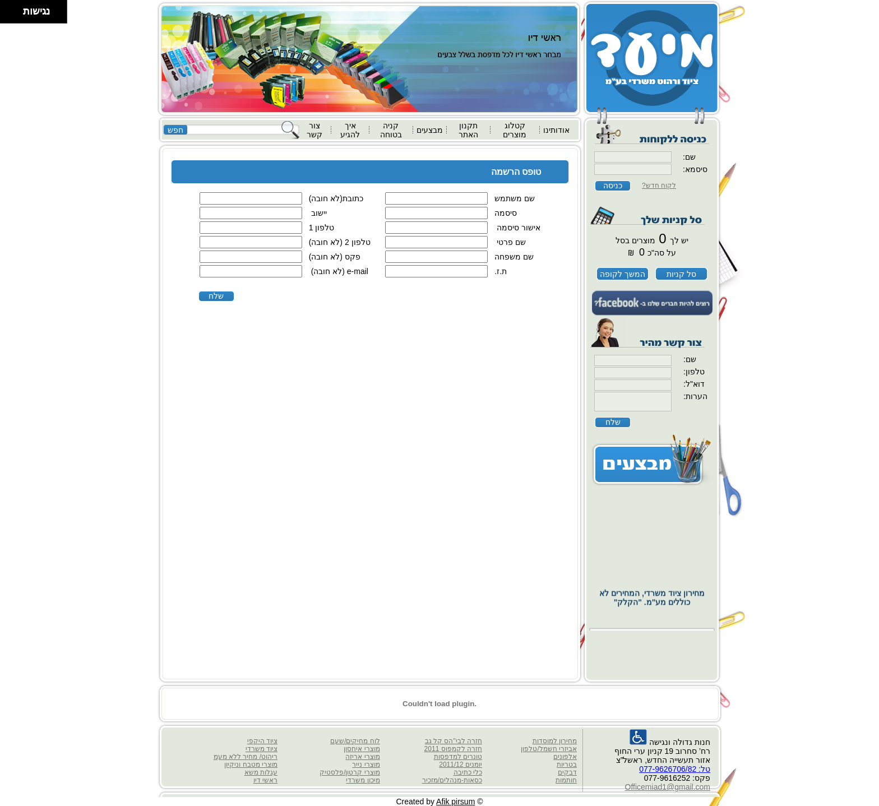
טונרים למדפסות (458, 757)
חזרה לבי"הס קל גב (453, 741)
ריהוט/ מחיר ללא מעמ (245, 757)
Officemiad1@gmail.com (667, 786)
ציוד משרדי (261, 749)
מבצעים (430, 130)
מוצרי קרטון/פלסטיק (350, 772)
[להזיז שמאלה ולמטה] (9, 15)
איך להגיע (350, 130)
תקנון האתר (468, 130)
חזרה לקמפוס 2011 (453, 749)
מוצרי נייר (366, 764)
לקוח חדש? (659, 185)
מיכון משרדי (363, 780)
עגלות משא (260, 772)
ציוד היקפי (262, 741)
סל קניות (681, 274)
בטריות (567, 764)
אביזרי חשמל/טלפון (549, 749)
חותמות (566, 780)
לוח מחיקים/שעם (355, 741)
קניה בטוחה (391, 130)
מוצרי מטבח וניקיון (250, 764)
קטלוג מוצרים (514, 130)
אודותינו (556, 130)
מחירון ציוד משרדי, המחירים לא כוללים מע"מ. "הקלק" (651, 614)
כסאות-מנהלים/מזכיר (452, 780)
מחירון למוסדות (555, 741)
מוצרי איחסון (362, 749)
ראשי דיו (265, 780)
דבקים (567, 772)
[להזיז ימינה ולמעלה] (15, 9)
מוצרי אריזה (362, 757)
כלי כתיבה (468, 772)
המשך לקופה (622, 274)
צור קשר (314, 130)
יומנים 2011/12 (460, 764)
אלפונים (565, 757)
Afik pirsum (455, 801)
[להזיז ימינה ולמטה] (15, 15)
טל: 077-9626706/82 (674, 769)
